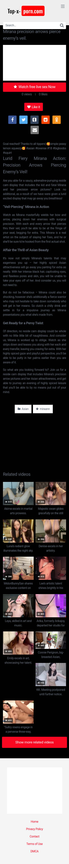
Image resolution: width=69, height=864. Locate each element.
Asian (23, 409)
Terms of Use (34, 844)
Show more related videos (34, 742)
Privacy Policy (34, 829)
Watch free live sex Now (35, 87)
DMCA (34, 851)
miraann (43, 409)
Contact (34, 836)
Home (34, 821)
